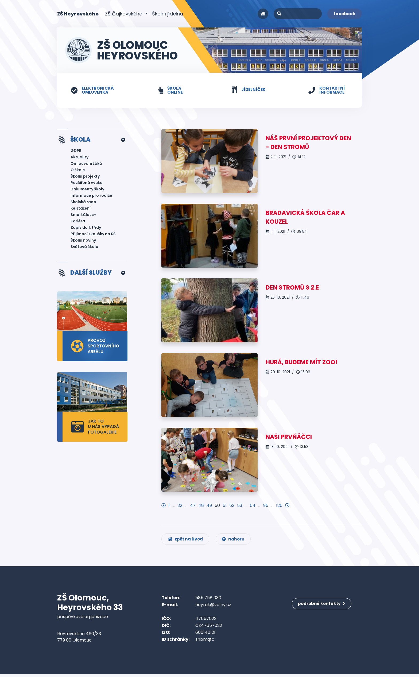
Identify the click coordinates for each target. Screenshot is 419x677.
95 (265, 506)
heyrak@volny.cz (213, 607)
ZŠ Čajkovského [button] (124, 13)
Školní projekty (85, 177)
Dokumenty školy (87, 190)
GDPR (76, 151)
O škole (78, 170)
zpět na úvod (186, 542)
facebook (344, 14)
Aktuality (79, 158)
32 (179, 506)
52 (231, 506)
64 (252, 506)
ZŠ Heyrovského (78, 13)
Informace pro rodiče (91, 196)
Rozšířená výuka (87, 183)
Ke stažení (81, 209)
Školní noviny (83, 241)
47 (193, 506)
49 (209, 506)
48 (201, 506)
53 (239, 506)
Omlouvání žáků (86, 164)
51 (225, 506)
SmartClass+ (83, 215)
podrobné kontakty (322, 604)
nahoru (236, 542)
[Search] (298, 13)
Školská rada (83, 202)
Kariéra (78, 222)
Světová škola (84, 247)
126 (279, 506)
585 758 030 (208, 601)
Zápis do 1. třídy (86, 228)
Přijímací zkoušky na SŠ (93, 234)
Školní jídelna (167, 13)
